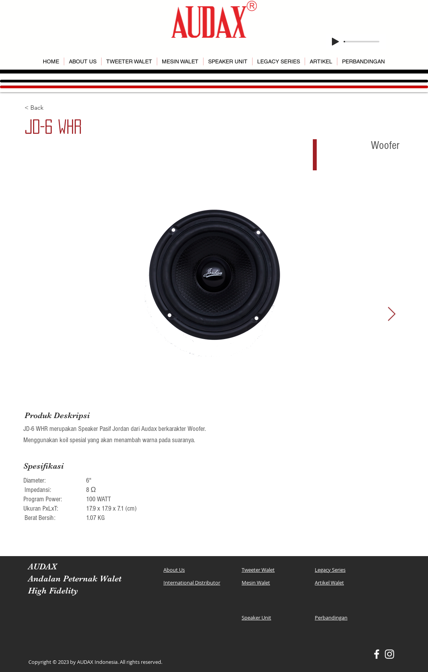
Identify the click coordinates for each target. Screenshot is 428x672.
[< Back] (52, 108)
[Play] (335, 42)
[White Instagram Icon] (389, 654)
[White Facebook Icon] (376, 654)
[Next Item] (391, 314)
